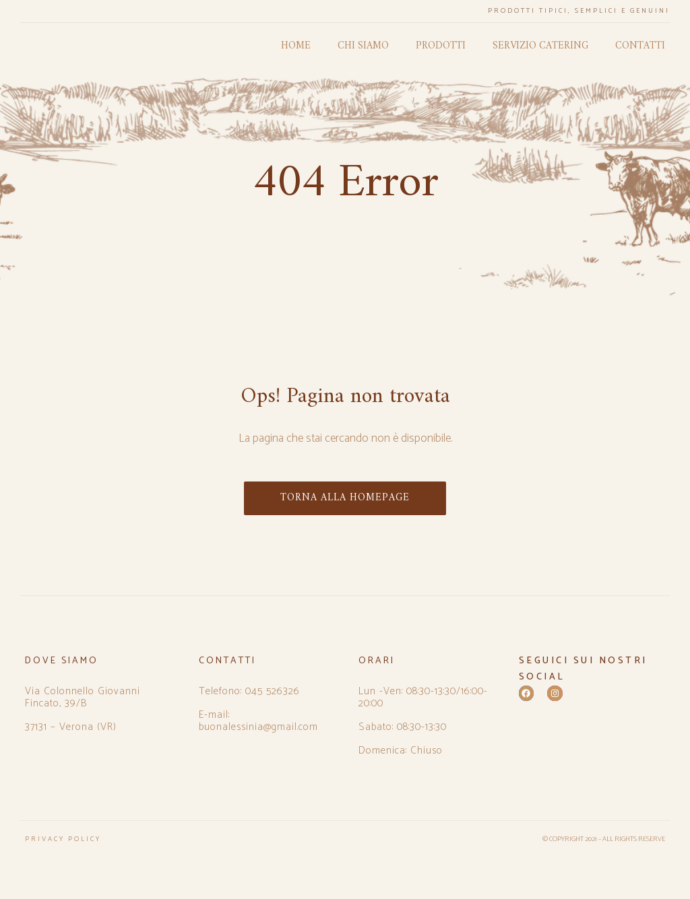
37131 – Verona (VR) (71, 727)
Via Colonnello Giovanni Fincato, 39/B (82, 698)
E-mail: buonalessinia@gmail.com (258, 721)
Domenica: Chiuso (400, 751)
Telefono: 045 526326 (249, 692)
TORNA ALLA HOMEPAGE (345, 498)
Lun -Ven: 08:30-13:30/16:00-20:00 (423, 698)
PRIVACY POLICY (63, 839)
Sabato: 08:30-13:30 (402, 727)
